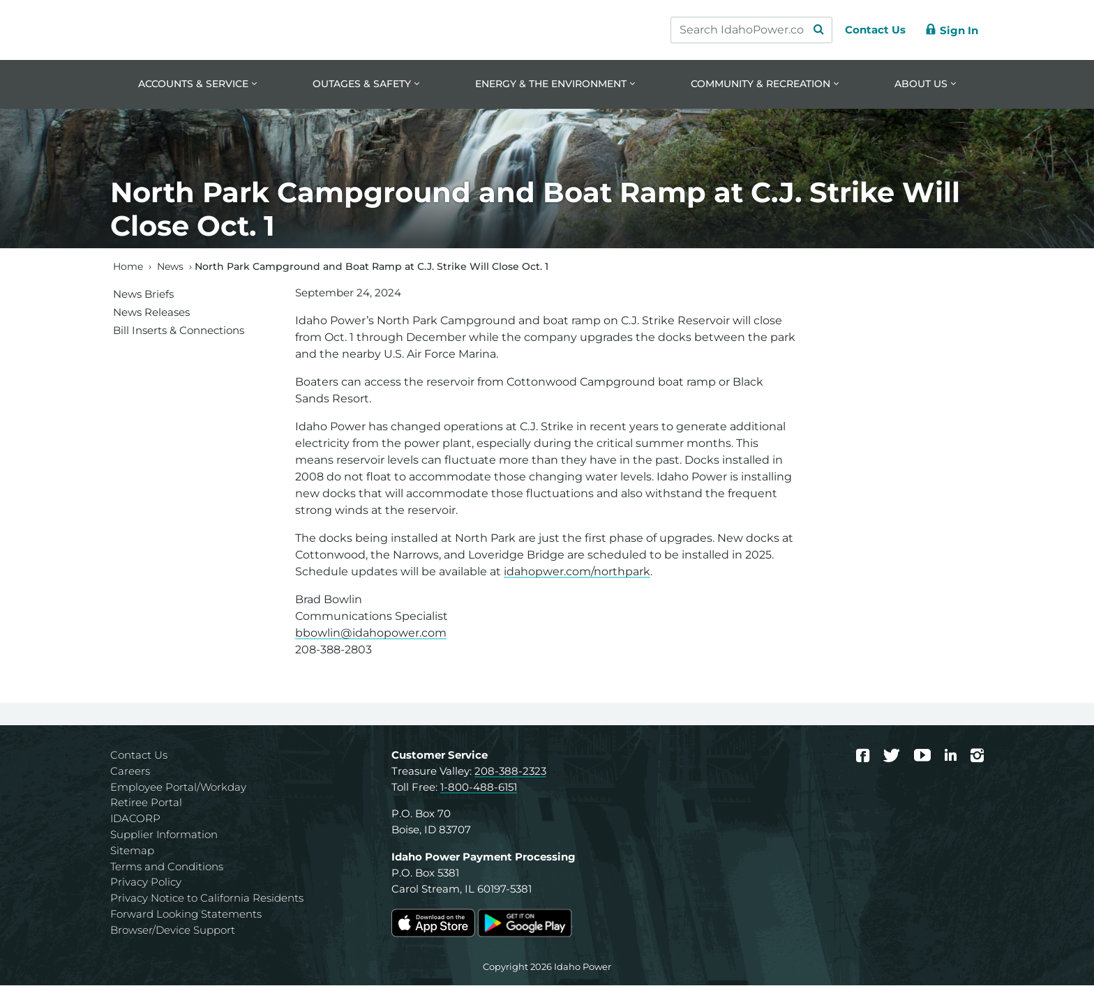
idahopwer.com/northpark (577, 572)
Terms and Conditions (166, 867)
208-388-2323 (510, 771)
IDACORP (135, 819)
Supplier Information (164, 835)
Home (128, 267)
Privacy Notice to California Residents (207, 899)
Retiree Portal (146, 803)
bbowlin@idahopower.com (371, 634)
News (170, 267)
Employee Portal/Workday (178, 787)
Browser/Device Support (172, 930)
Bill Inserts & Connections (178, 330)
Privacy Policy (145, 883)
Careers (130, 771)
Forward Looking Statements (186, 915)
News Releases (151, 312)
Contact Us (138, 756)
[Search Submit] (812, 30)
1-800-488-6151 (478, 787)
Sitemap (132, 851)
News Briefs (143, 294)
